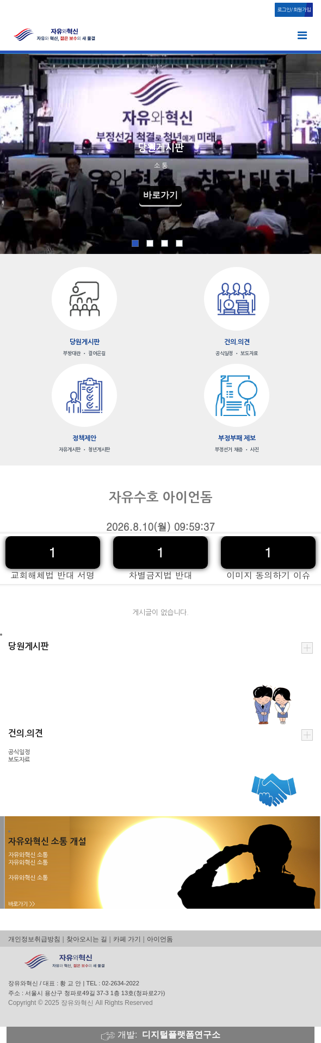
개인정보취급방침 (34, 939)
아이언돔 (160, 939)
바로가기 (160, 195)
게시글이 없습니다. (160, 612)
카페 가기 (127, 939)
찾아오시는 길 (86, 939)
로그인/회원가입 (294, 9)
